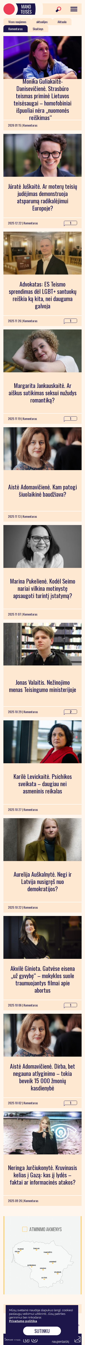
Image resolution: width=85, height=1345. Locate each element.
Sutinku (42, 1331)
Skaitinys (38, 28)
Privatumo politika (23, 1321)
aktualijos (42, 21)
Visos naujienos (17, 21)
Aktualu (62, 21)
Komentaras (15, 28)
